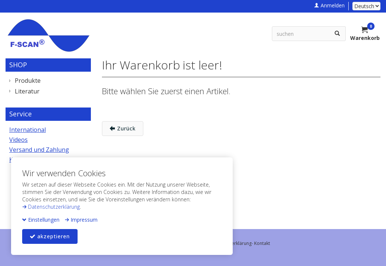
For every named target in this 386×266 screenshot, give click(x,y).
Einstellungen (40, 219)
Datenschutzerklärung (51, 206)
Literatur (27, 91)
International (27, 130)
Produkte (28, 80)
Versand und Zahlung (39, 150)
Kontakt (262, 243)
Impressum (81, 219)
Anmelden (329, 5)
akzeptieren (50, 236)
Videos (18, 140)
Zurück (123, 128)
